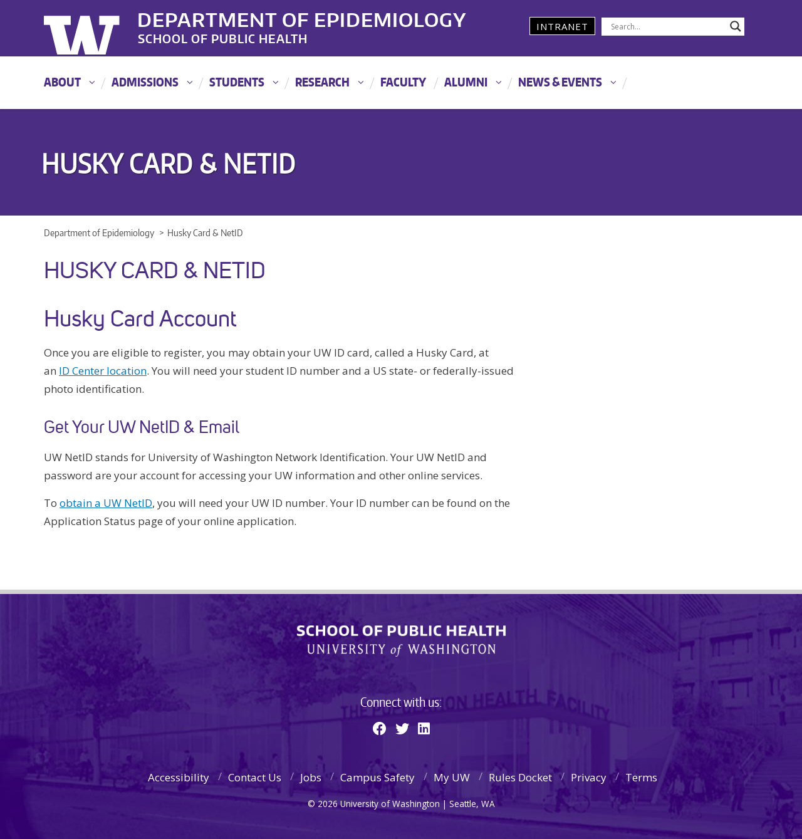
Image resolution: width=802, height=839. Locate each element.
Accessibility (178, 777)
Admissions (145, 82)
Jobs (310, 777)
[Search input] (667, 26)
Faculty (403, 82)
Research (322, 82)
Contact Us (254, 777)
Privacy (589, 777)
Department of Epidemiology (302, 18)
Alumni (465, 82)
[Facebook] (380, 728)
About (62, 82)
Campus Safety (377, 777)
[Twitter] (402, 728)
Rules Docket (520, 777)
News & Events (560, 82)
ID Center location (103, 370)
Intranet (562, 26)
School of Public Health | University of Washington (401, 641)
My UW (452, 777)
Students (236, 82)
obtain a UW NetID (106, 503)
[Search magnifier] (735, 26)
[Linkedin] (424, 728)
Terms (641, 777)
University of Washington (95, 28)
